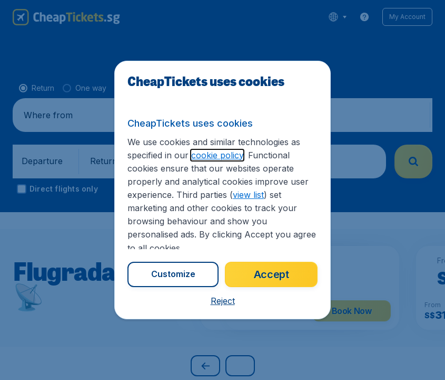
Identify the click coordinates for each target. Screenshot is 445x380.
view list (248, 194)
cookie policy (217, 155)
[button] (223, 301)
